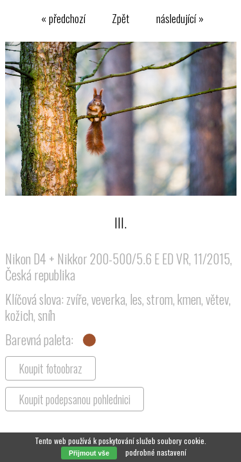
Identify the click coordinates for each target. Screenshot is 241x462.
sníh (46, 315)
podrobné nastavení (155, 452)
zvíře (76, 299)
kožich (19, 315)
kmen (189, 299)
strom (160, 299)
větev (217, 299)
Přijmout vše (89, 453)
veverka (108, 299)
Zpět (120, 18)
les (136, 299)
